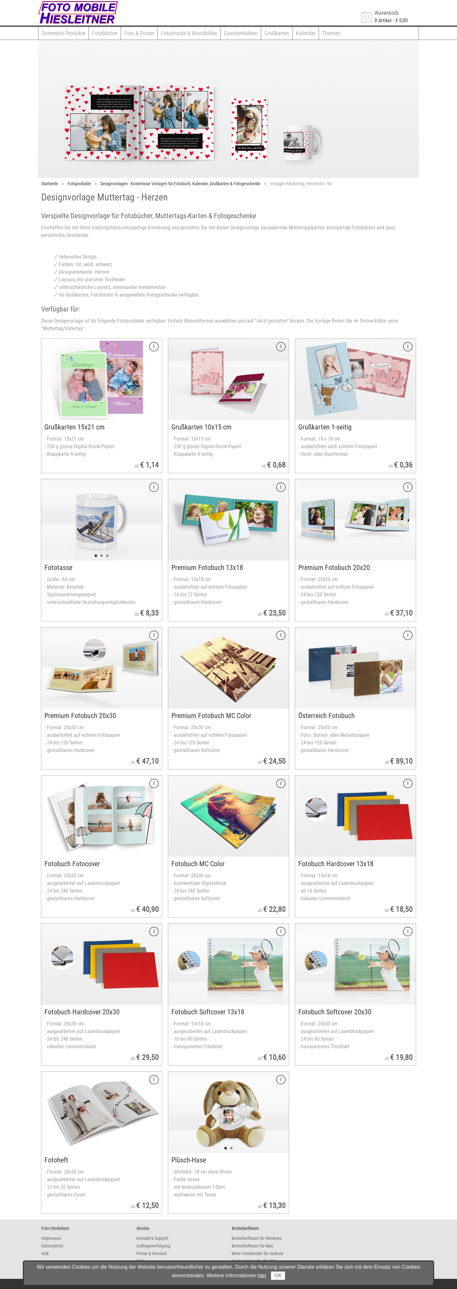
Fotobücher (104, 33)
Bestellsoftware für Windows (256, 1238)
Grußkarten (276, 33)
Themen (331, 33)
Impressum (51, 1238)
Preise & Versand (151, 1253)
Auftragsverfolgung (153, 1245)
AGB (45, 1253)
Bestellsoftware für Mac (252, 1245)
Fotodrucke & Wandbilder (189, 33)
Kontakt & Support (152, 1238)
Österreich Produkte (63, 33)
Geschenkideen (241, 33)
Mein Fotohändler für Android (257, 1253)
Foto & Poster (139, 33)
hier (262, 1275)
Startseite (49, 183)
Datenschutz (52, 1245)
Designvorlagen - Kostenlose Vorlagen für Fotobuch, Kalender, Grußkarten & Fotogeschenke (181, 183)
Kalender (305, 33)
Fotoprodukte (79, 183)
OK (277, 1275)
